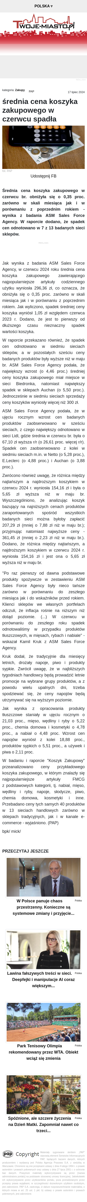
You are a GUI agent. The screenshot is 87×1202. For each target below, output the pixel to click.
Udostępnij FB (43, 176)
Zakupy (20, 90)
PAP (31, 91)
